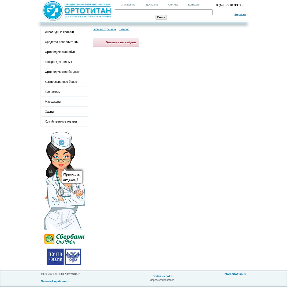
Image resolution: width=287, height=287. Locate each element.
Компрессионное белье (61, 81)
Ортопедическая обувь (60, 52)
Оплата (173, 4)
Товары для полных (58, 61)
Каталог (124, 29)
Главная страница (104, 29)
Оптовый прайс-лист (55, 281)
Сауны (49, 111)
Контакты (194, 4)
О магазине (128, 4)
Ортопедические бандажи (62, 71)
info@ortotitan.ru (235, 274)
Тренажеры (53, 91)
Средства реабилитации (62, 42)
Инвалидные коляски (59, 32)
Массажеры (53, 101)
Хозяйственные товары (61, 121)
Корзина (240, 14)
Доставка (152, 4)
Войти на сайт (162, 276)
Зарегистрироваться (162, 280)
